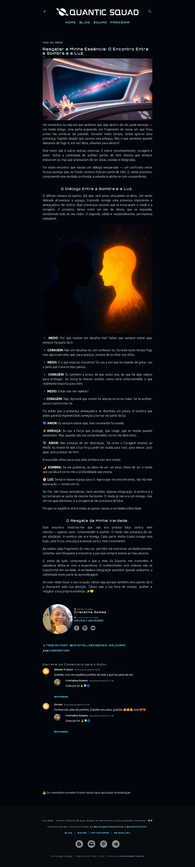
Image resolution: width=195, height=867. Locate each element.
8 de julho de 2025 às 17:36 (101, 681)
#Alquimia (117, 645)
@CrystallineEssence (88, 645)
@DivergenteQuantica (108, 827)
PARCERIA (120, 22)
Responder (61, 696)
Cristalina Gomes (77, 680)
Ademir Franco (63, 669)
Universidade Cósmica (131, 856)
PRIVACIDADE (100, 833)
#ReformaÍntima (56, 650)
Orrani (58, 704)
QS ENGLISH (122, 833)
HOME (70, 22)
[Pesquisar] (150, 10)
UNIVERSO (95, 620)
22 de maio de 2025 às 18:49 (87, 670)
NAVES (79, 620)
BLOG (84, 22)
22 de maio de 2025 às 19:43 (77, 705)
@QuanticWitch (137, 827)
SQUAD (100, 22)
